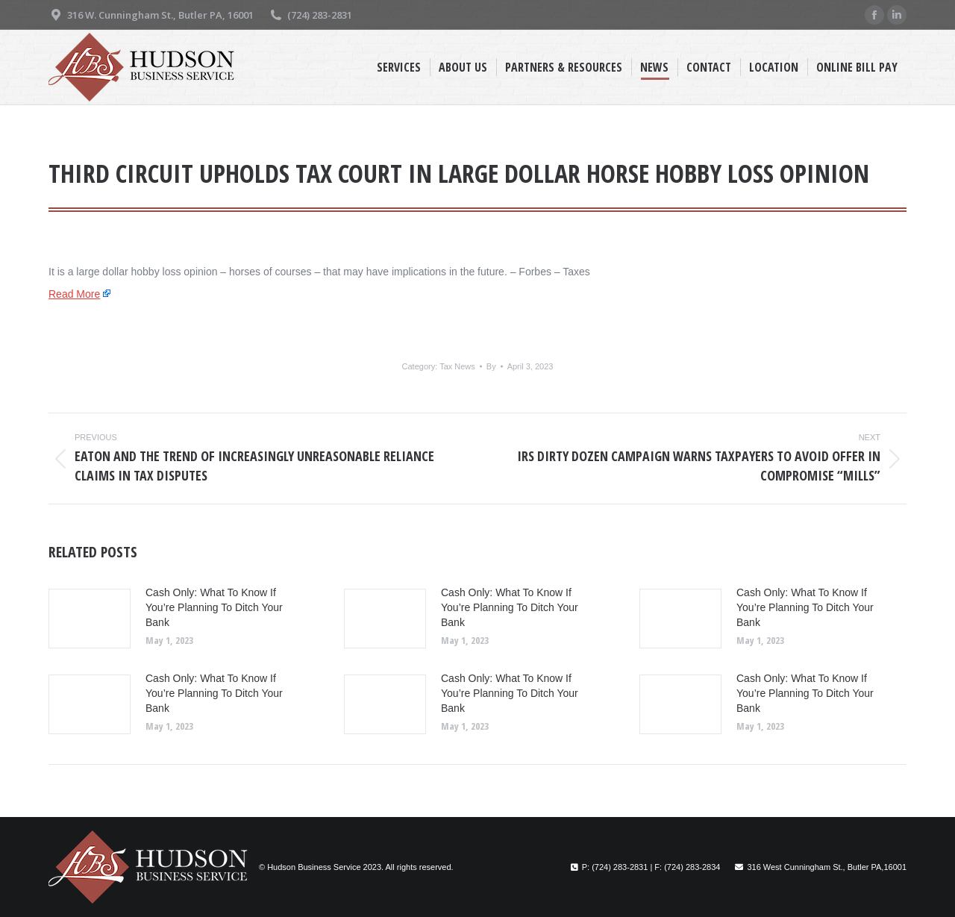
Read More (74, 294)
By (491, 366)
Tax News (457, 366)
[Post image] (89, 618)
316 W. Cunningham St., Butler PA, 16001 (151, 15)
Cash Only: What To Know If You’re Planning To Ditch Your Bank (214, 607)
